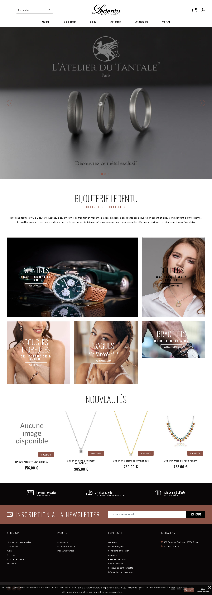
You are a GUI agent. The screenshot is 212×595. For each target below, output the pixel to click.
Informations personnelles (19, 542)
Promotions (62, 542)
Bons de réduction (15, 559)
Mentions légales (116, 546)
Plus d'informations (203, 589)
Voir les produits (36, 286)
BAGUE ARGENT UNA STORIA (31, 462)
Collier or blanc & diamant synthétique (81, 461)
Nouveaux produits (66, 546)
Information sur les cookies (120, 572)
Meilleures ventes (65, 550)
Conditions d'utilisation (118, 550)
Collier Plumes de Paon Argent (180, 460)
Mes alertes (12, 563)
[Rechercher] (34, 10)
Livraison (112, 542)
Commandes (12, 546)
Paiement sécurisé (117, 559)
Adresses (11, 555)
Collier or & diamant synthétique (131, 460)
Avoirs (9, 550)
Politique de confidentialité (120, 567)
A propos (112, 555)
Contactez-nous (115, 563)
